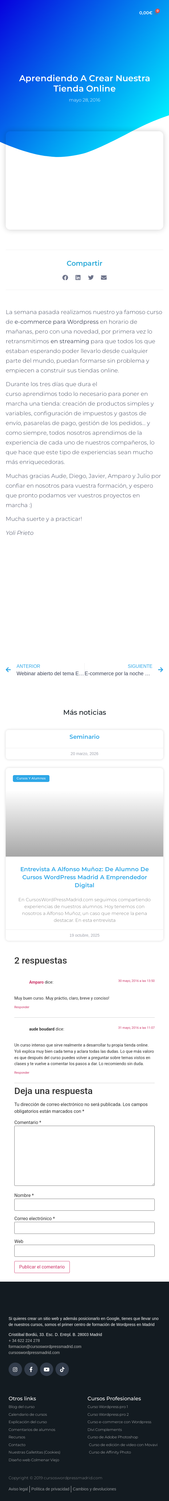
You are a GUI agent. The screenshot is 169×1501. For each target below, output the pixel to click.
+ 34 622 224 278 (24, 1340)
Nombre (24, 1195)
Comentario (27, 1122)
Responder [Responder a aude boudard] (21, 1073)
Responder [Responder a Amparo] (21, 1007)
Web (18, 1241)
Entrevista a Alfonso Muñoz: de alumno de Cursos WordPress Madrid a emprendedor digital (84, 877)
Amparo (36, 982)
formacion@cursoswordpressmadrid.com (45, 1346)
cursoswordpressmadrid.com (34, 1352)
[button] (65, 277)
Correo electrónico (34, 1218)
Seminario (84, 736)
